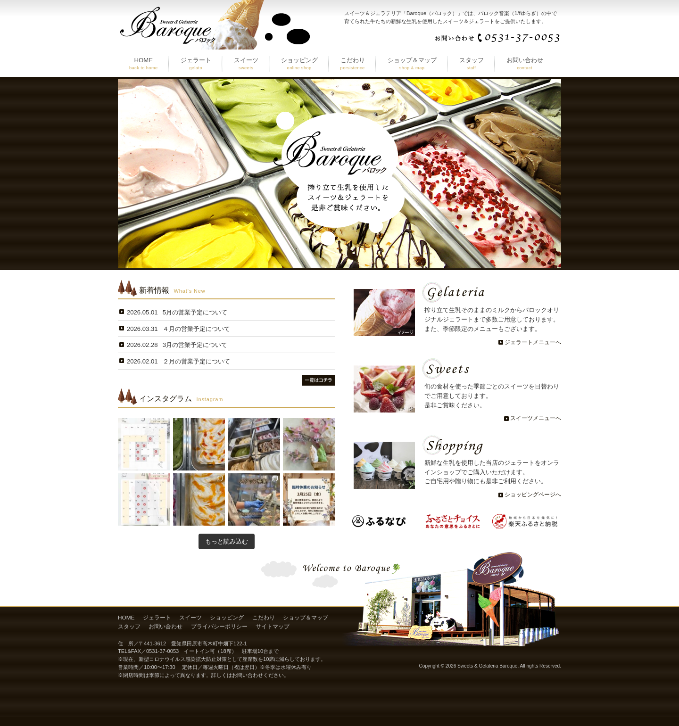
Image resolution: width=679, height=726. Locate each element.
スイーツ (190, 617)
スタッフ (129, 626)
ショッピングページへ (533, 494)
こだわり (263, 617)
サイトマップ (273, 626)
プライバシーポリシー (219, 626)
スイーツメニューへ (535, 418)
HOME (126, 617)
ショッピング (227, 617)
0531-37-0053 (162, 651)
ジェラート (157, 617)
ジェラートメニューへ (533, 342)
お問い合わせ (165, 626)
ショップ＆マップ (305, 617)
